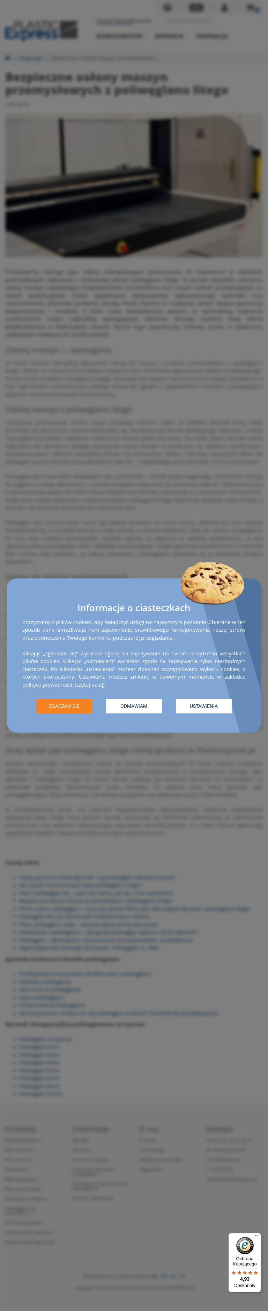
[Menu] (257, 1237)
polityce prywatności (47, 684)
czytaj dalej (89, 684)
